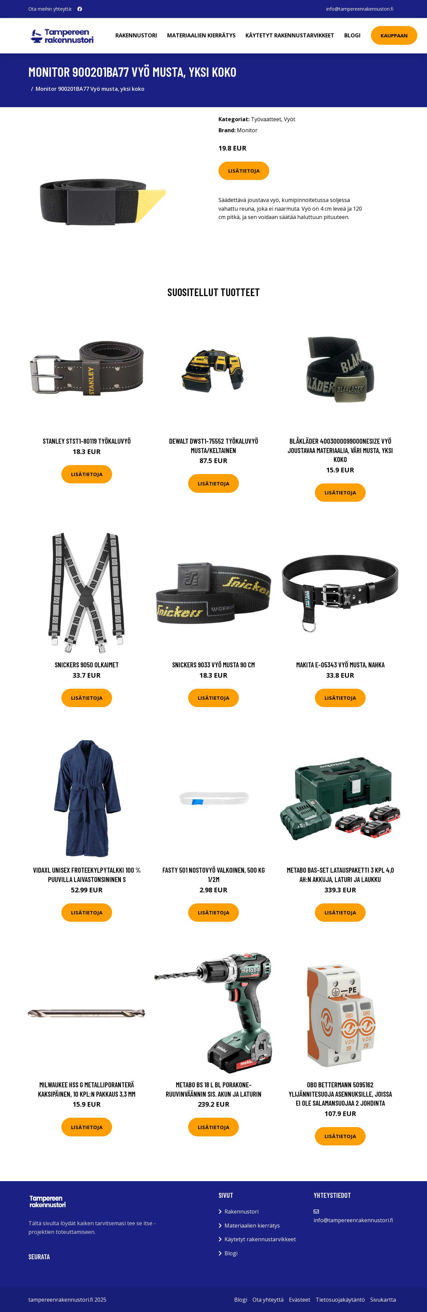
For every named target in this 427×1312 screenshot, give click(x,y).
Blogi (352, 35)
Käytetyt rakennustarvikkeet (290, 35)
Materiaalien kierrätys (201, 35)
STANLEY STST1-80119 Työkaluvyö (87, 441)
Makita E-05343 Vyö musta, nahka (340, 664)
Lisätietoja (244, 170)
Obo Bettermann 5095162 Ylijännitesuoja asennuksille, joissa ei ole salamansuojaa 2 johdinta (340, 1093)
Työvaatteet (266, 119)
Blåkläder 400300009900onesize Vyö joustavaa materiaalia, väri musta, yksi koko (340, 450)
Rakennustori (136, 35)
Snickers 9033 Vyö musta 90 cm (213, 664)
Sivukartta (383, 1299)
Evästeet (299, 1299)
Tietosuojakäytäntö (340, 1299)
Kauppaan (394, 35)
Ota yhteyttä (268, 1299)
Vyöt (289, 119)
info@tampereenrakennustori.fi (359, 9)
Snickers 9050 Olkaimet (87, 664)
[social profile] (80, 9)
